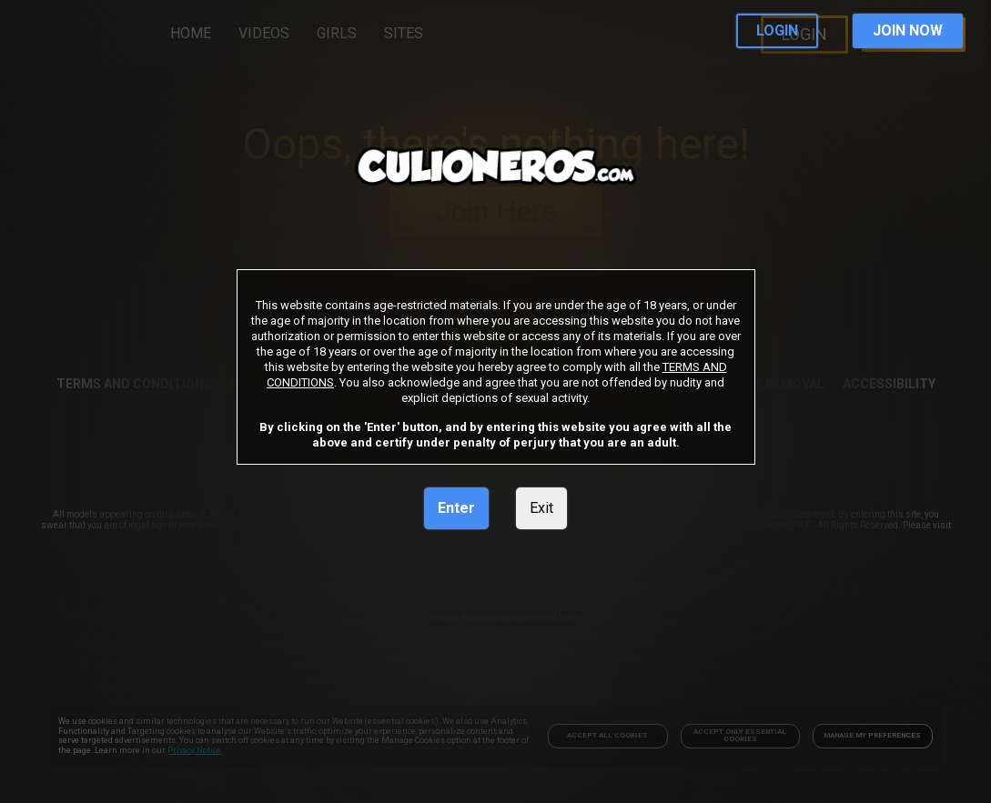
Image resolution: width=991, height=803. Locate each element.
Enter (456, 508)
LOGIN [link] (777, 30)
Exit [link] (541, 508)
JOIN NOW (908, 30)
